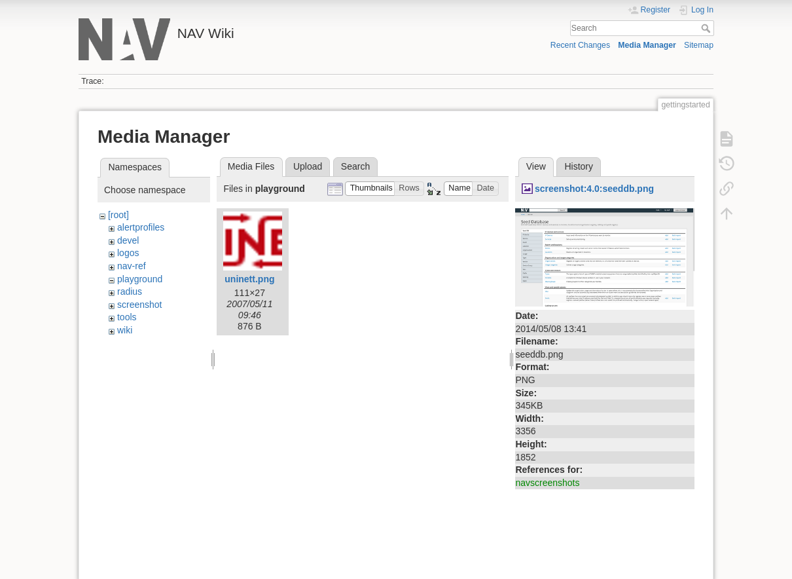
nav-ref (131, 266)
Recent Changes (580, 45)
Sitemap (698, 45)
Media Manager (647, 45)
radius (129, 291)
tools (127, 317)
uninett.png (249, 279)
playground (139, 279)
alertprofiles (140, 227)
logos (128, 253)
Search (707, 28)
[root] (118, 215)
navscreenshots (547, 482)
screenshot (139, 304)
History (578, 166)
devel (128, 240)
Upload (307, 166)
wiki (124, 330)
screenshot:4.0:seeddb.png (594, 188)
